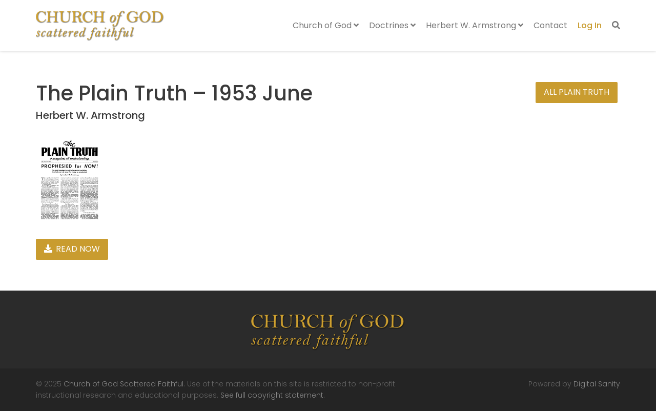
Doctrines (392, 25)
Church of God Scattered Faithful (123, 384)
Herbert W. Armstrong (474, 25)
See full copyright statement (271, 395)
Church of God (326, 25)
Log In (590, 25)
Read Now (72, 249)
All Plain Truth (576, 92)
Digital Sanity (596, 384)
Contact (550, 25)
